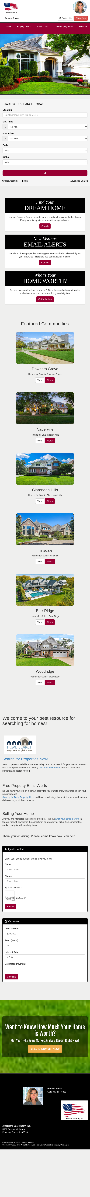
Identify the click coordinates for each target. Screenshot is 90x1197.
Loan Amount (12, 928)
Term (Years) (11, 940)
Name (8, 864)
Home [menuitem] (8, 26)
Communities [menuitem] (42, 26)
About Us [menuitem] (83, 26)
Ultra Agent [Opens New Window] (64, 1145)
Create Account (9, 181)
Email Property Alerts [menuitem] (64, 26)
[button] (45, 173)
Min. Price (8, 121)
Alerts (50, 380)
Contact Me (65, 18)
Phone (8, 876)
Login (25, 181)
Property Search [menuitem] (24, 26)
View (39, 380)
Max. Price (8, 133)
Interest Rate (11, 952)
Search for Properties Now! (25, 759)
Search (45, 226)
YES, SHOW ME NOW (44, 1049)
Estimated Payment (15, 964)
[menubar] (45, 27)
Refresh (20, 898)
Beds (5, 145)
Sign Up (45, 262)
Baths (6, 157)
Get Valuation (45, 299)
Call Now (81, 18)
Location (7, 110)
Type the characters (13, 887)
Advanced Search (79, 181)
